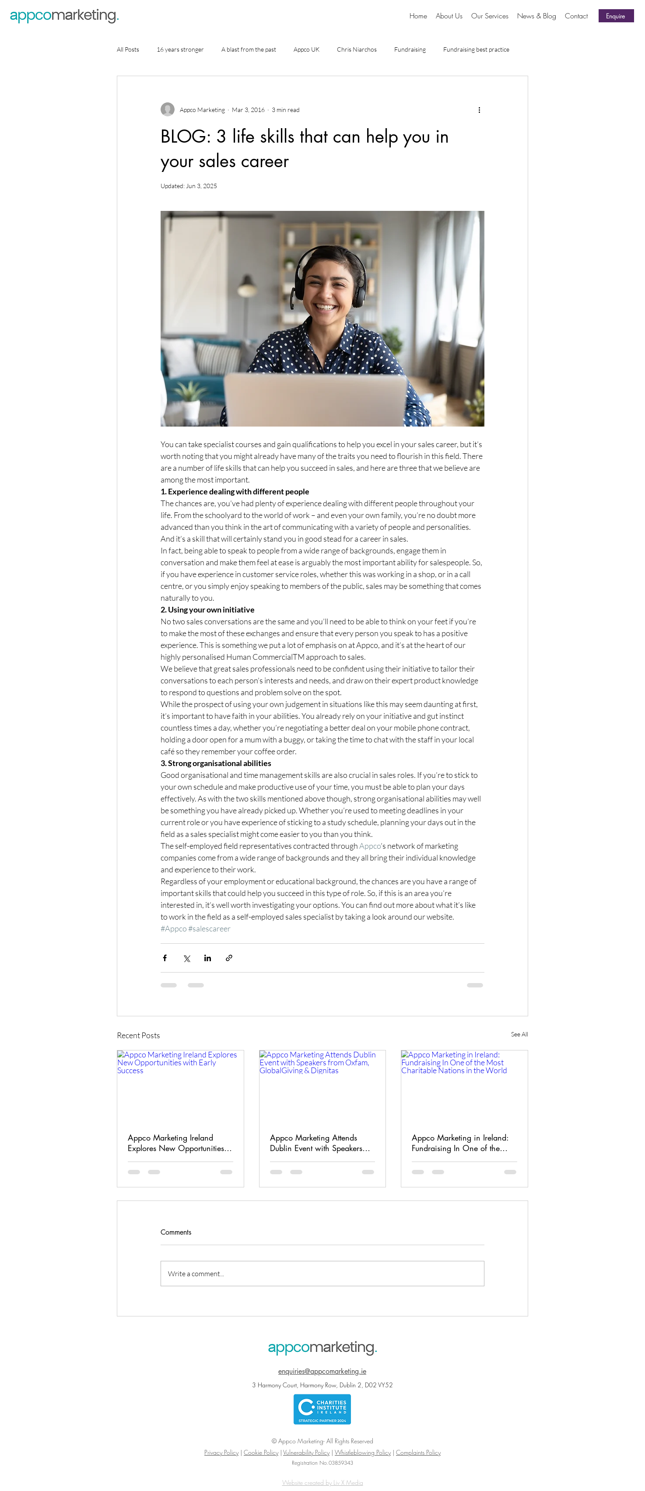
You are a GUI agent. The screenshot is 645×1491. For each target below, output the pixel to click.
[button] (490, 15)
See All (519, 1034)
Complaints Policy (418, 1452)
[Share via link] (229, 958)
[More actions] (479, 109)
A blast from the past (248, 49)
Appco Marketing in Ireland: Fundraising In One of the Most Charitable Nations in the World (460, 1142)
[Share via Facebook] (165, 958)
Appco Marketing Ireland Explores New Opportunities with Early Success (176, 1142)
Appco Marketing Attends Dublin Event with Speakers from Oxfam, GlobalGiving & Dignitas (321, 1142)
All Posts (128, 49)
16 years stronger (180, 49)
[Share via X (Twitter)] (186, 958)
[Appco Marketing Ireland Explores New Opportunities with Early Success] (180, 1085)
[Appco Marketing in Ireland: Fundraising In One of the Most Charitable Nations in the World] (464, 1085)
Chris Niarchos (357, 49)
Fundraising (410, 49)
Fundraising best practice (476, 49)
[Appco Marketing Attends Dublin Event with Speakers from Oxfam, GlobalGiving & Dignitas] (322, 1085)
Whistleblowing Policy (363, 1452)
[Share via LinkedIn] (207, 958)
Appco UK (306, 49)
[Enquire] (616, 15)
